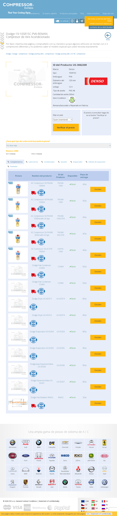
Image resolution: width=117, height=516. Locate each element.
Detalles (97, 189)
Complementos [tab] (15, 161)
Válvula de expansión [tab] (95, 161)
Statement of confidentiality (49, 501)
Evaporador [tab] (76, 161)
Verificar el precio (66, 127)
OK (88, 514)
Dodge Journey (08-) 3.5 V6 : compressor (70, 53)
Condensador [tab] (48, 161)
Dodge (8, 53)
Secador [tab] (62, 161)
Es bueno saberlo (50, 13)
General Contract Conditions (26, 501)
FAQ (82, 13)
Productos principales (68, 13)
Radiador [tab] (13, 166)
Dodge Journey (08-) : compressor (41, 53)
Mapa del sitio (108, 13)
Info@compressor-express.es (100, 23)
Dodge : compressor (20, 53)
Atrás (108, 36)
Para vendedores (33, 13)
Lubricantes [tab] (32, 161)
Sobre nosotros (93, 13)
